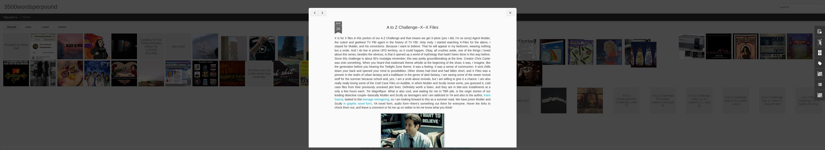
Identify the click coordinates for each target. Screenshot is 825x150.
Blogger (451, 147)
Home (26, 17)
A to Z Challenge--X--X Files (412, 27)
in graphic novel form (358, 103)
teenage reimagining (376, 99)
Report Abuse (463, 147)
